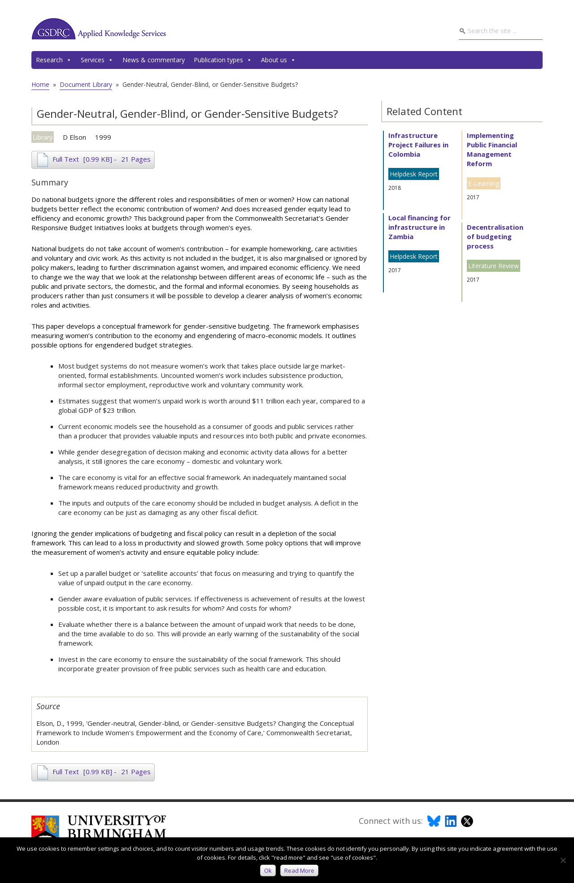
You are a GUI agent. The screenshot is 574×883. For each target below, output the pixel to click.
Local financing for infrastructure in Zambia (419, 227)
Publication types (223, 60)
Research (54, 60)
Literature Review (493, 265)
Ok (268, 870)
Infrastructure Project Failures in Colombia (418, 145)
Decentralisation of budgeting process (495, 236)
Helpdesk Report (414, 174)
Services (97, 60)
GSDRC (98, 28)
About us (278, 60)
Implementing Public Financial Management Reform (492, 149)
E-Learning (483, 183)
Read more (299, 870)
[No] (562, 860)
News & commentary (153, 60)
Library (42, 137)
